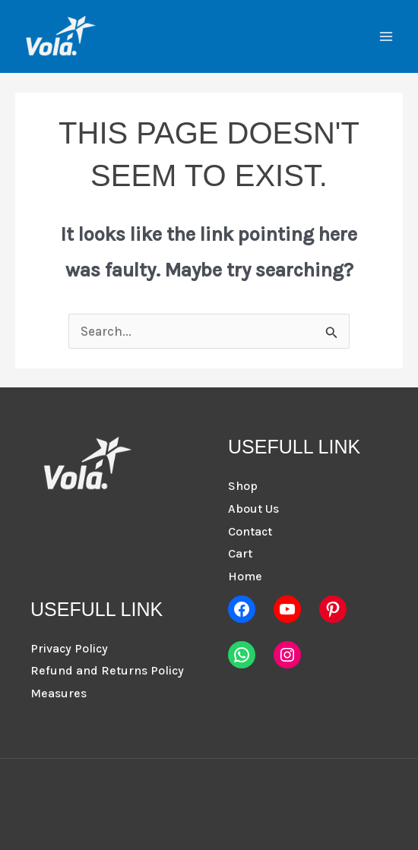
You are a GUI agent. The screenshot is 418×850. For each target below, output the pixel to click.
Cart (240, 553)
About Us (253, 508)
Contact (250, 531)
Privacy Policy (69, 648)
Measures (58, 693)
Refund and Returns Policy (107, 670)
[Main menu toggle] (386, 36)
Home (245, 576)
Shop (243, 486)
